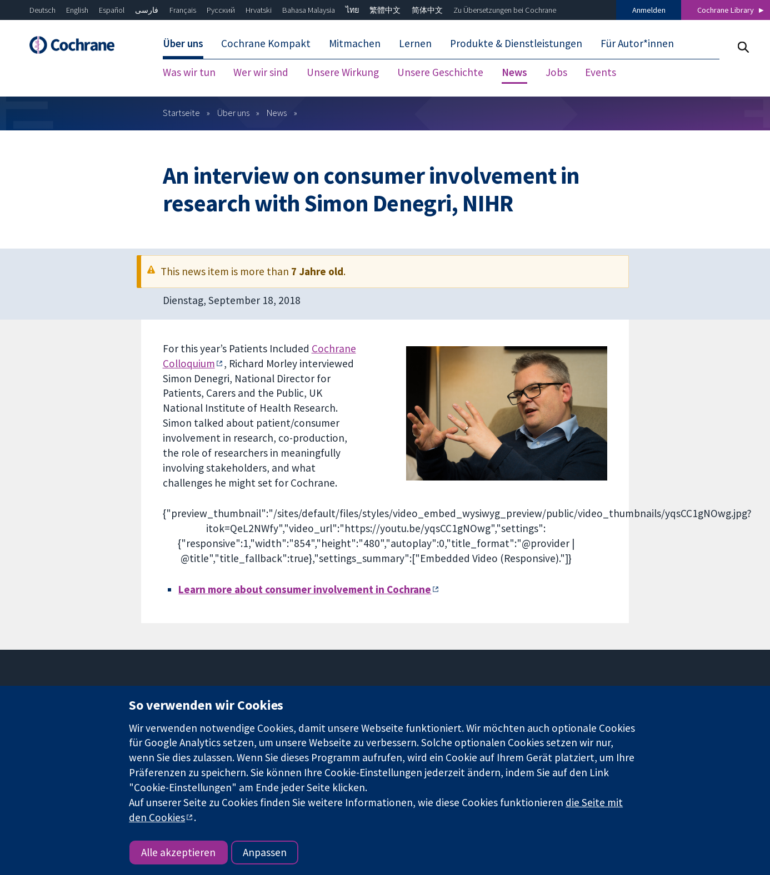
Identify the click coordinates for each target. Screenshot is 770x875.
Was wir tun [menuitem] (189, 72)
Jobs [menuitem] (556, 72)
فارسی (146, 10)
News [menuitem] (514, 72)
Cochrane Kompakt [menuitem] (266, 43)
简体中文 (427, 10)
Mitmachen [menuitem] (355, 43)
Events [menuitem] (600, 72)
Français (182, 10)
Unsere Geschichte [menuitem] (440, 72)
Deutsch (42, 10)
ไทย (352, 10)
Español (111, 10)
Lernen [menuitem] (415, 43)
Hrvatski (259, 10)
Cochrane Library (725, 10)
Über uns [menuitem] (183, 43)
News (277, 112)
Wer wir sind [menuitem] (260, 72)
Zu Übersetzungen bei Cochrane (504, 10)
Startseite (181, 112)
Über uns (233, 112)
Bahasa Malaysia (308, 10)
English (77, 10)
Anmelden (649, 10)
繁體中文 (385, 10)
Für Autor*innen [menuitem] (637, 43)
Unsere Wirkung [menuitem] (343, 72)
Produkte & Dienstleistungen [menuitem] (516, 43)
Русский (221, 10)
